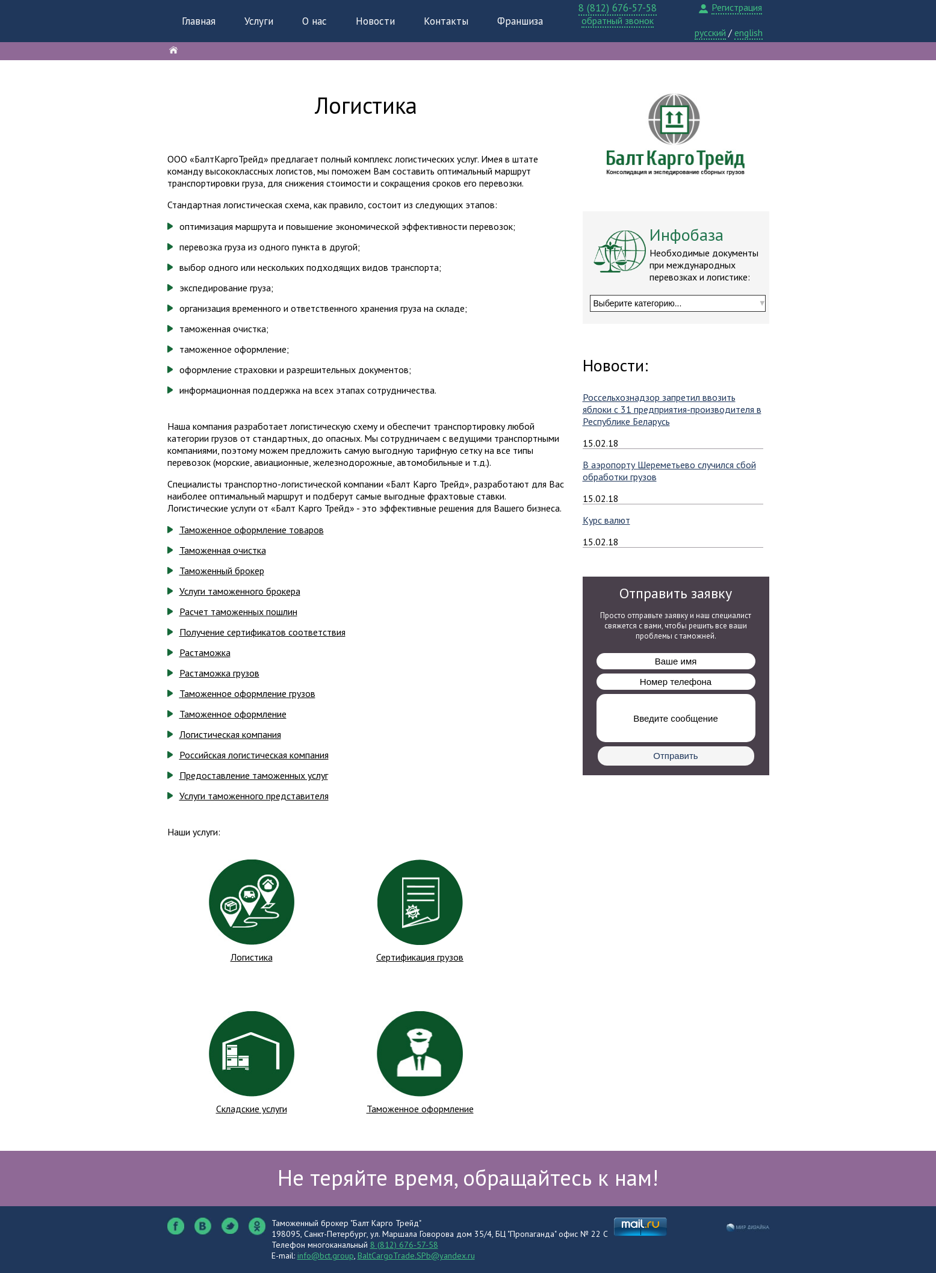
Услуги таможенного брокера (239, 591)
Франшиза (520, 21)
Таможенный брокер (221, 571)
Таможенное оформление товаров (251, 530)
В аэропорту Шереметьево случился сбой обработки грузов (669, 471)
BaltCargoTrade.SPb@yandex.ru (416, 1255)
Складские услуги (251, 1109)
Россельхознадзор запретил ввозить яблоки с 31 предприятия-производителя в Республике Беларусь (672, 409)
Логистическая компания (230, 734)
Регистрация (736, 7)
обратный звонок (617, 20)
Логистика (252, 957)
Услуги (258, 21)
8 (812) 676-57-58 (617, 7)
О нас (314, 21)
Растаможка (205, 652)
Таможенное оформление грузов (247, 693)
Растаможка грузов (219, 673)
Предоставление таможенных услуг (253, 775)
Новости (375, 21)
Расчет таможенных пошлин (238, 612)
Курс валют (606, 520)
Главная (198, 21)
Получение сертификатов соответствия (262, 632)
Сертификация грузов (419, 957)
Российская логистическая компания (254, 755)
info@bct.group (325, 1255)
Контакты (446, 21)
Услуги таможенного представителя (254, 796)
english (748, 32)
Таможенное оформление (233, 714)
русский (710, 32)
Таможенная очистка (222, 550)
